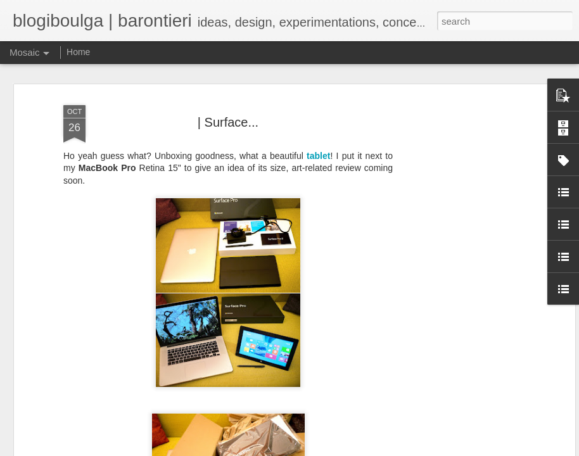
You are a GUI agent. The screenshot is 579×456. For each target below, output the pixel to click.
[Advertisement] (462, 243)
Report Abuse (520, 449)
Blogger (482, 449)
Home (78, 52)
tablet (318, 100)
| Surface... (228, 66)
